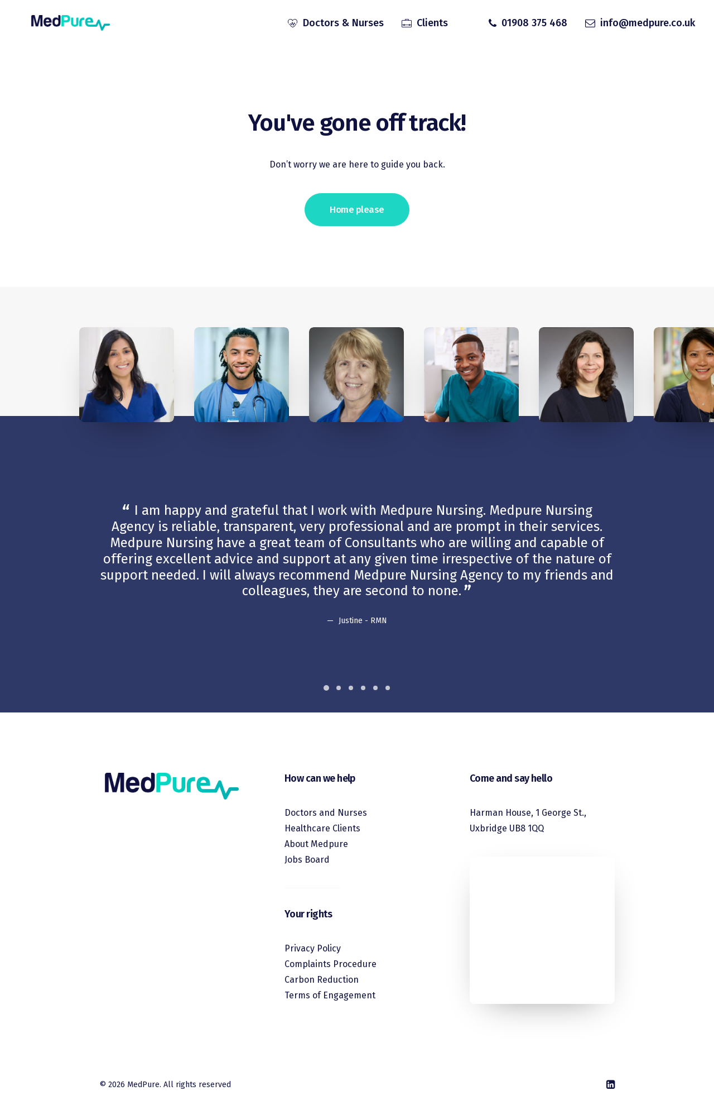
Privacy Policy (312, 948)
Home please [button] (357, 210)
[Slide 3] (351, 688)
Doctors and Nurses (325, 812)
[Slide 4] (363, 688)
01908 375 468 (534, 24)
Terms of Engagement (329, 995)
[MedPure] (64, 24)
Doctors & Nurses (343, 24)
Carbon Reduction (321, 979)
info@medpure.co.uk (647, 24)
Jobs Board (307, 859)
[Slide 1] (326, 688)
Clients (432, 24)
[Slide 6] (388, 688)
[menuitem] (336, 24)
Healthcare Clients (322, 828)
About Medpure (316, 844)
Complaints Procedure (330, 964)
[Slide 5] (375, 688)
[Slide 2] (338, 688)
